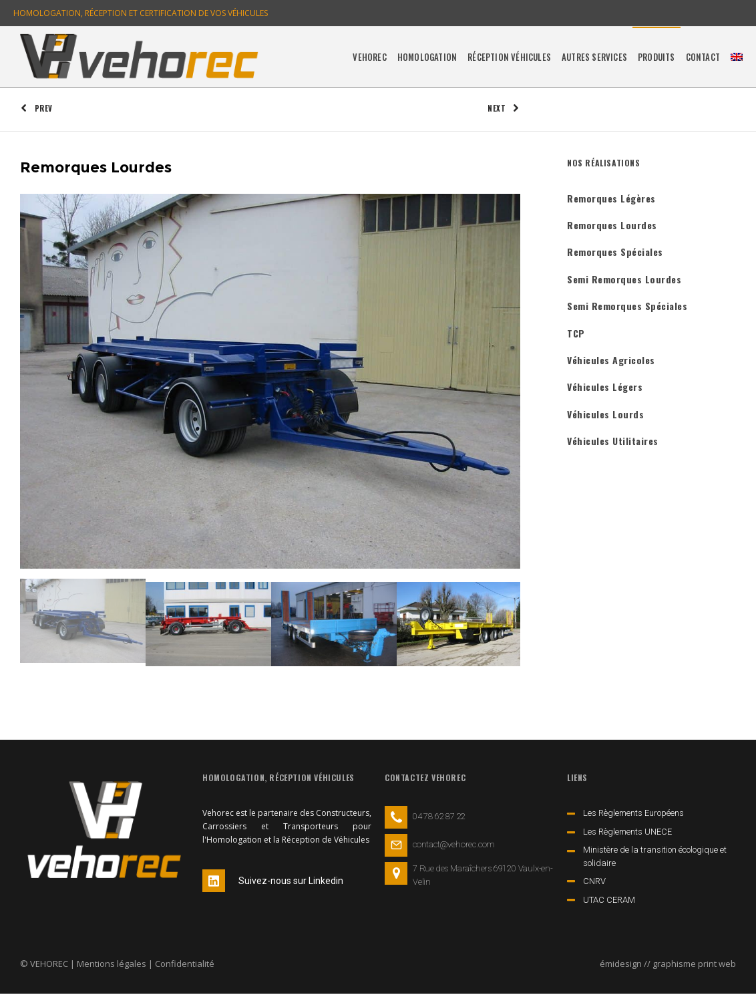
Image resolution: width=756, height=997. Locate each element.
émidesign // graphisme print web (668, 967)
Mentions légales (111, 967)
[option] (270, 384)
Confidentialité (184, 967)
